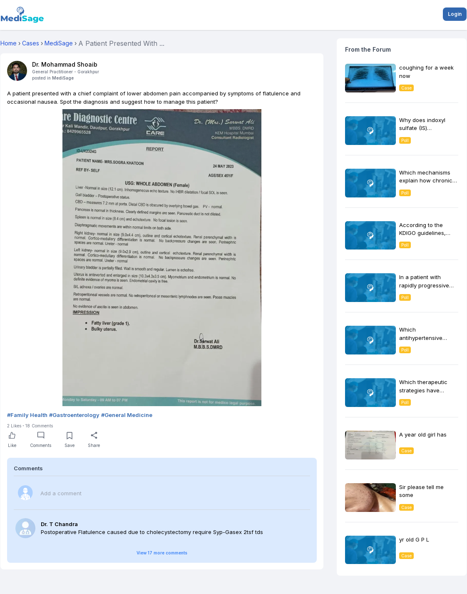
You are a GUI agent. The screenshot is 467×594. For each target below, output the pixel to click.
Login (455, 14)
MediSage (63, 77)
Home (8, 43)
